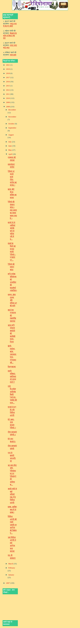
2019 (8, 69)
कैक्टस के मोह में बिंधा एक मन (10, 35)
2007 (8, 583)
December (12, 110)
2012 (8, 90)
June (10, 146)
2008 (8, 107)
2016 (8, 81)
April (10, 154)
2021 (8, 65)
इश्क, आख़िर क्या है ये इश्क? (12, 509)
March (11, 564)
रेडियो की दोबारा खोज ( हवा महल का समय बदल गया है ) (12, 210)
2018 (8, 73)
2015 (8, 86)
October (11, 124)
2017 (8, 77)
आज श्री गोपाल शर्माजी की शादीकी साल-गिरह (11, 333)
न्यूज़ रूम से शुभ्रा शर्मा (10, 25)
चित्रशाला (12, 367)
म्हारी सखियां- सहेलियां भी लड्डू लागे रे (12, 376)
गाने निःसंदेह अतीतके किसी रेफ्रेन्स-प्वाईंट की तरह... (12, 394)
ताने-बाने (13, 55)
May (10, 150)
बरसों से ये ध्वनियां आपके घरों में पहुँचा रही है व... (11, 230)
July (10, 142)
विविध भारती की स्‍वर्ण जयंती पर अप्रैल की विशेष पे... (12, 524)
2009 (8, 102)
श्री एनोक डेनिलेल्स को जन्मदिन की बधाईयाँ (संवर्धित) (12, 282)
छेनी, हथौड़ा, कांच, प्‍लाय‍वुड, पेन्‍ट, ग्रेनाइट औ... (12, 354)
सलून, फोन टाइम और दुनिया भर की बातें (12, 300)
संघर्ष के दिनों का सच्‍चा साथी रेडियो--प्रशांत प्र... (12, 251)
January (11, 575)
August (11, 135)
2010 (8, 98)
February (11, 568)
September (12, 128)
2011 (8, 94)
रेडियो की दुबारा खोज (11, 267)
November (12, 117)
